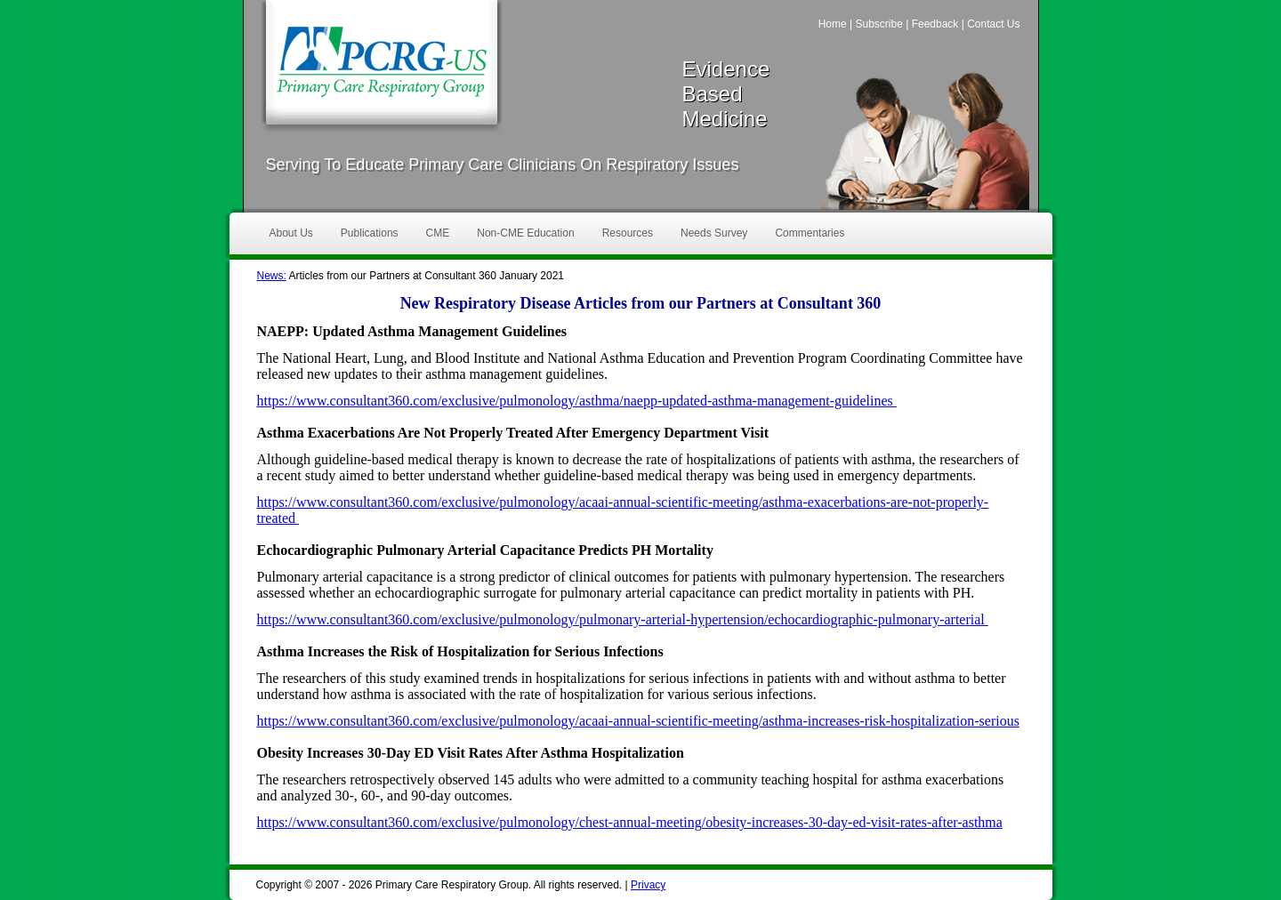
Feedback (935, 24)
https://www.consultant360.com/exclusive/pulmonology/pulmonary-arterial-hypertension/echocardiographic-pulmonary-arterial (622, 619)
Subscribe (878, 24)
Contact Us (993, 24)
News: (271, 275)
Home (832, 24)
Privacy (648, 885)
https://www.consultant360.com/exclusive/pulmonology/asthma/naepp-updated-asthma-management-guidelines (577, 400)
